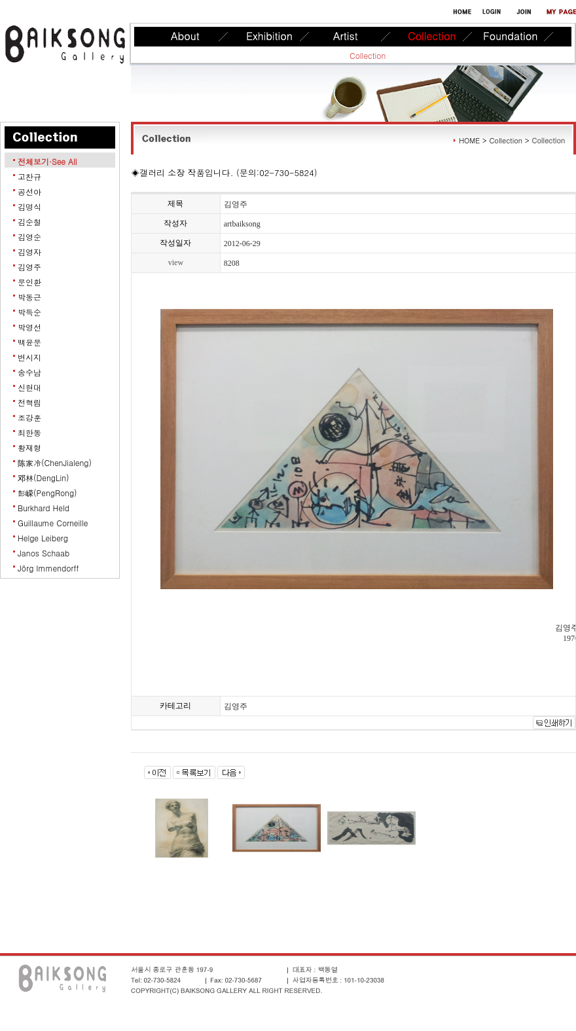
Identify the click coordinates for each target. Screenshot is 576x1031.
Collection (368, 55)
